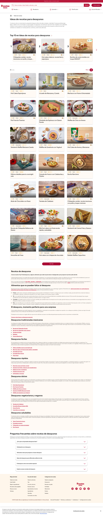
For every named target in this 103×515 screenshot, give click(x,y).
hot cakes (30, 285)
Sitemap (12, 503)
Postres (46, 503)
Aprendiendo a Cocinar (33, 501)
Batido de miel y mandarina (20, 379)
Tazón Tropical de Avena (19, 433)
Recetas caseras (31, 498)
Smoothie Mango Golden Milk (20, 417)
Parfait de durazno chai (19, 381)
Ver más (51, 265)
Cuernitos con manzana (19, 421)
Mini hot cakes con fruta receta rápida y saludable (25, 357)
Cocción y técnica (32, 496)
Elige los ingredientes (15, 496)
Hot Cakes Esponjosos (18, 395)
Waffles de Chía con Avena (20, 399)
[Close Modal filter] (91, 71)
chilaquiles (41, 285)
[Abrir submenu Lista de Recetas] (95, 9)
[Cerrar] (100, 510)
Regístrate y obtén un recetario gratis (51, 1)
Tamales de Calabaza (18, 415)
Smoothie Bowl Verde (18, 361)
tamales (35, 285)
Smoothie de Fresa (18, 359)
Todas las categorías (49, 492)
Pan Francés (16, 439)
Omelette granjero (17, 435)
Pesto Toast (16, 363)
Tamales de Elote (17, 339)
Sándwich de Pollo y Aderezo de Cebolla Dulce (25, 377)
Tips (29, 494)
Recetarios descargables (15, 498)
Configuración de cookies (79, 510)
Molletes (15, 341)
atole (90, 286)
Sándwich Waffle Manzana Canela (21, 401)
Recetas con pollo (49, 496)
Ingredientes (30, 503)
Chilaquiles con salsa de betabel (21, 437)
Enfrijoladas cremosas (18, 383)
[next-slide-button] (96, 51)
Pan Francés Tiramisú (18, 397)
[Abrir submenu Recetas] (16, 9)
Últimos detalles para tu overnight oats (22, 355)
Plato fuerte (47, 501)
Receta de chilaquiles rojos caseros (22, 337)
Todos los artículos (32, 492)
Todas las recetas (18, 15)
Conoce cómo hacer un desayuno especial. (22, 323)
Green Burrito (16, 419)
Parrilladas (47, 498)
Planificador (73, 9)
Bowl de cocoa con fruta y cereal (21, 375)
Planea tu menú (13, 501)
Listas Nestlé (13, 494)
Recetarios (35, 9)
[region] (51, 510)
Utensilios (30, 505)
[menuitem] (15, 10)
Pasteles (47, 505)
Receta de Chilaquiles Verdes (20, 335)
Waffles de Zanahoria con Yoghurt (21, 403)
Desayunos (47, 494)
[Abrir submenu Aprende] (54, 9)
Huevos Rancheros (18, 343)
